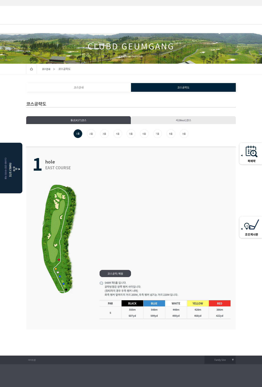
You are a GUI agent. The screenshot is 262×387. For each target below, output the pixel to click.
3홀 (104, 134)
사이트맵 (32, 359)
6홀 (144, 134)
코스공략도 (183, 87)
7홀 (157, 134)
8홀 (171, 134)
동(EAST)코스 (78, 120)
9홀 (184, 134)
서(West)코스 (183, 120)
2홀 (91, 134)
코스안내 (78, 87)
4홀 (117, 134)
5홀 (131, 134)
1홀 (78, 133)
